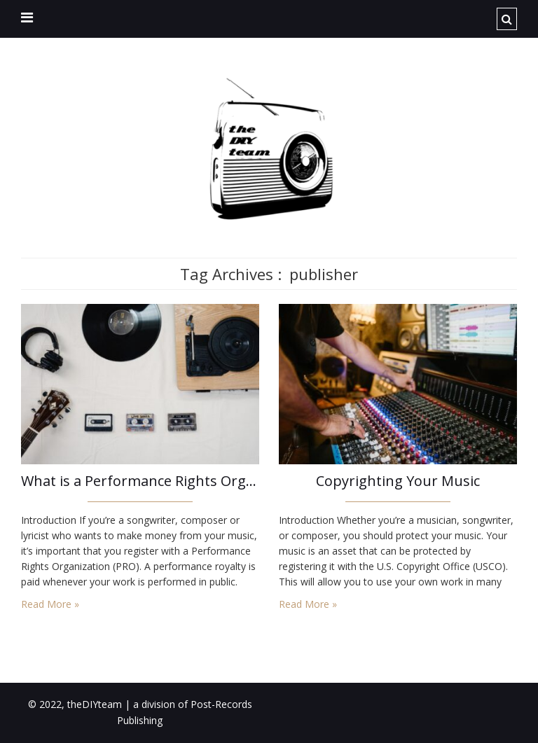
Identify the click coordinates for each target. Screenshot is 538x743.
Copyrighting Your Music (398, 480)
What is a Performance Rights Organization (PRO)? (140, 480)
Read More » (50, 604)
